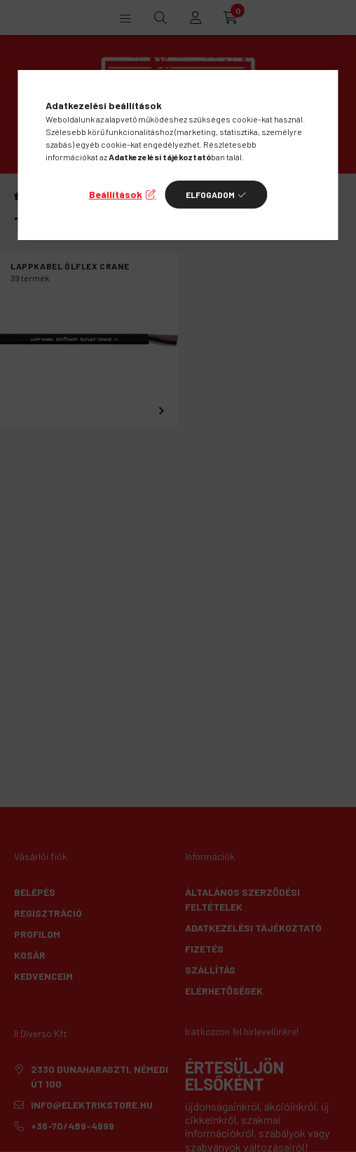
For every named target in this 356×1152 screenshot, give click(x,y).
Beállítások (115, 194)
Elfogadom (210, 194)
